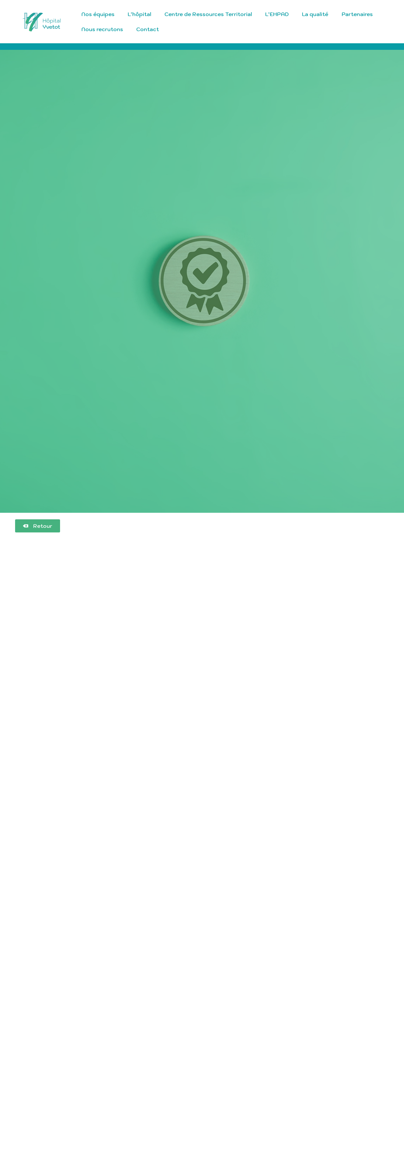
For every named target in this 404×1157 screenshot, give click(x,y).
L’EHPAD (277, 14)
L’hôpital (139, 14)
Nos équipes (98, 14)
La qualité (315, 14)
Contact (147, 29)
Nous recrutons (102, 29)
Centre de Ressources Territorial (208, 14)
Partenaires (357, 14)
